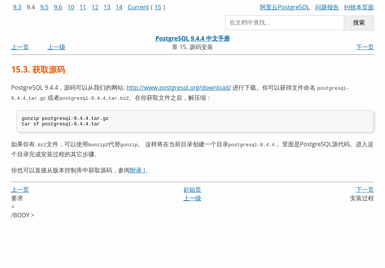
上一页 (20, 47)
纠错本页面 (359, 7)
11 (82, 7)
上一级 (56, 47)
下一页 (365, 47)
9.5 (44, 7)
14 (118, 7)
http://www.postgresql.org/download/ (179, 87)
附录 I (137, 170)
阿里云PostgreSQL (285, 7)
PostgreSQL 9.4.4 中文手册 (192, 38)
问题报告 (327, 7)
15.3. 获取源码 (38, 69)
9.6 (58, 7)
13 (107, 7)
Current (138, 7)
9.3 (17, 7)
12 (95, 7)
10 (71, 7)
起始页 (192, 189)
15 (157, 7)
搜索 (359, 22)
